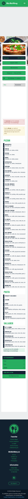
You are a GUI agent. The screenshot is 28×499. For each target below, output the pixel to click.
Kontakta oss (14, 456)
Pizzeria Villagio (14, 439)
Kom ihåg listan (8, 372)
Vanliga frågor (14, 468)
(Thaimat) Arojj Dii (14, 447)
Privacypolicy (14, 460)
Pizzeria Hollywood (14, 441)
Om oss (14, 454)
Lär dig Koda (14, 472)
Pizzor (14, 361)
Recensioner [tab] (18, 85)
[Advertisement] (14, 21)
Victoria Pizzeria (14, 445)
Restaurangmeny (9, 358)
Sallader (14, 368)
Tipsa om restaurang (14, 470)
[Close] (23, 121)
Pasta (14, 364)
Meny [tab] (5, 85)
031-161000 (15, 63)
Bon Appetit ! (14, 483)
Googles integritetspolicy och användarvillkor (14, 497)
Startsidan (14, 458)
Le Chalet (14, 443)
